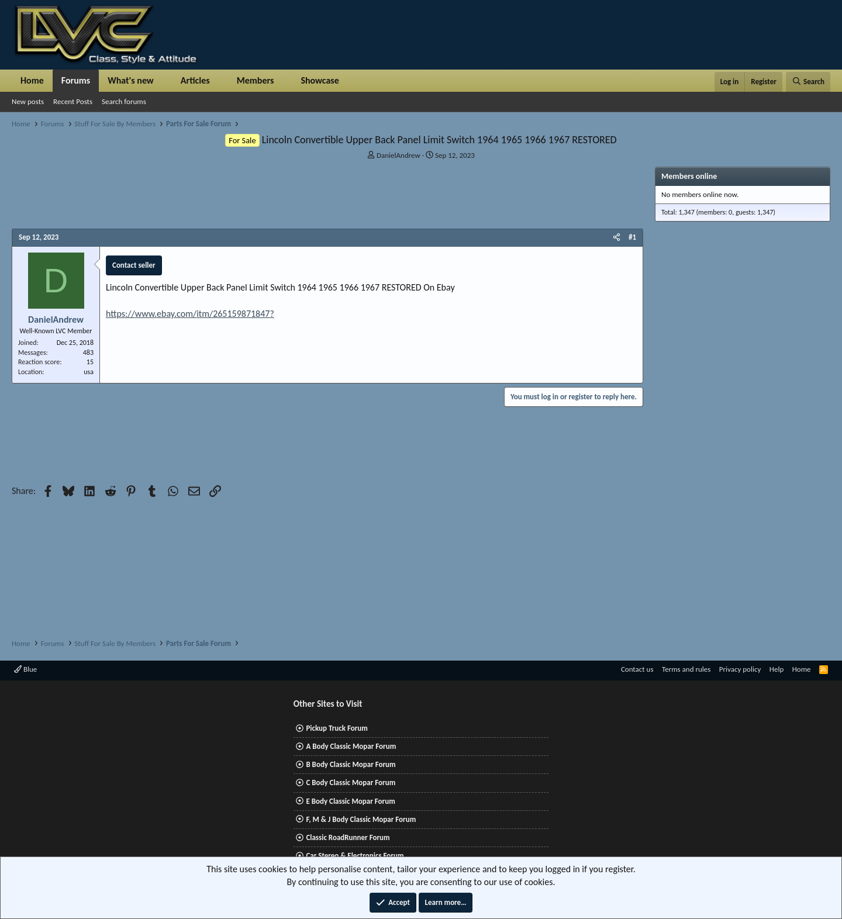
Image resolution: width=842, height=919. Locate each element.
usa (89, 372)
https (115, 313)
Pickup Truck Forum (336, 728)
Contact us (637, 669)
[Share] (616, 237)
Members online (689, 176)
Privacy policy (740, 669)
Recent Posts (72, 101)
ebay (165, 313)
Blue (25, 669)
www (144, 313)
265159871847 (241, 313)
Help (776, 669)
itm (202, 313)
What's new (131, 80)
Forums (75, 80)
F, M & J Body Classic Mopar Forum (361, 819)
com (185, 313)
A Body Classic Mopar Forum (351, 746)
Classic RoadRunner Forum (347, 837)
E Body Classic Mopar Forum (350, 801)
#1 (632, 237)
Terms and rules (686, 669)
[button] (163, 81)
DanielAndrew (398, 155)
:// (130, 313)
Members (255, 80)
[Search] (808, 82)
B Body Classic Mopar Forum (350, 764)
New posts (28, 101)
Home (32, 80)
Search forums (124, 101)
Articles (195, 80)
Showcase (320, 80)
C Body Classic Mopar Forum (350, 782)
